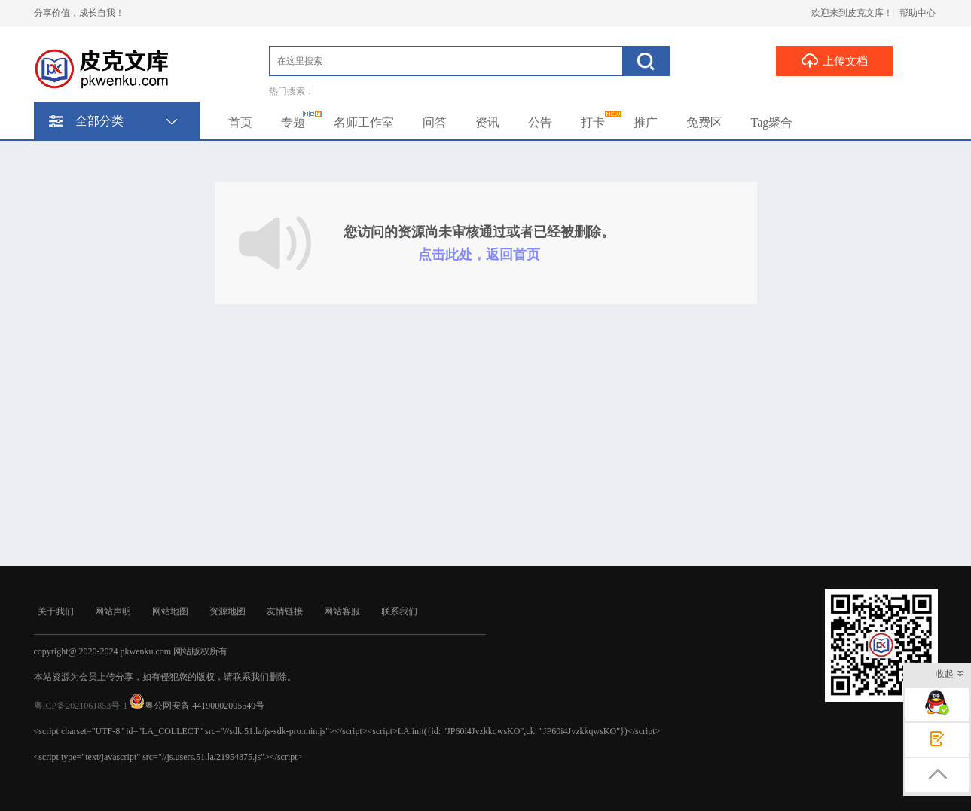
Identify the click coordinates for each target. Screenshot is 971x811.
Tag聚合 (772, 122)
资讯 (487, 122)
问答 (435, 122)
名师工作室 (364, 122)
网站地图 (170, 611)
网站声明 (113, 611)
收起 (949, 675)
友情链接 (285, 611)
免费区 (704, 122)
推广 (646, 122)
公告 (540, 122)
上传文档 (834, 60)
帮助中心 (917, 13)
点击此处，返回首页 (479, 254)
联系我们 (399, 611)
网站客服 (342, 611)
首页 (240, 122)
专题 (293, 122)
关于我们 (56, 611)
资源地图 (227, 611)
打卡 (593, 122)
